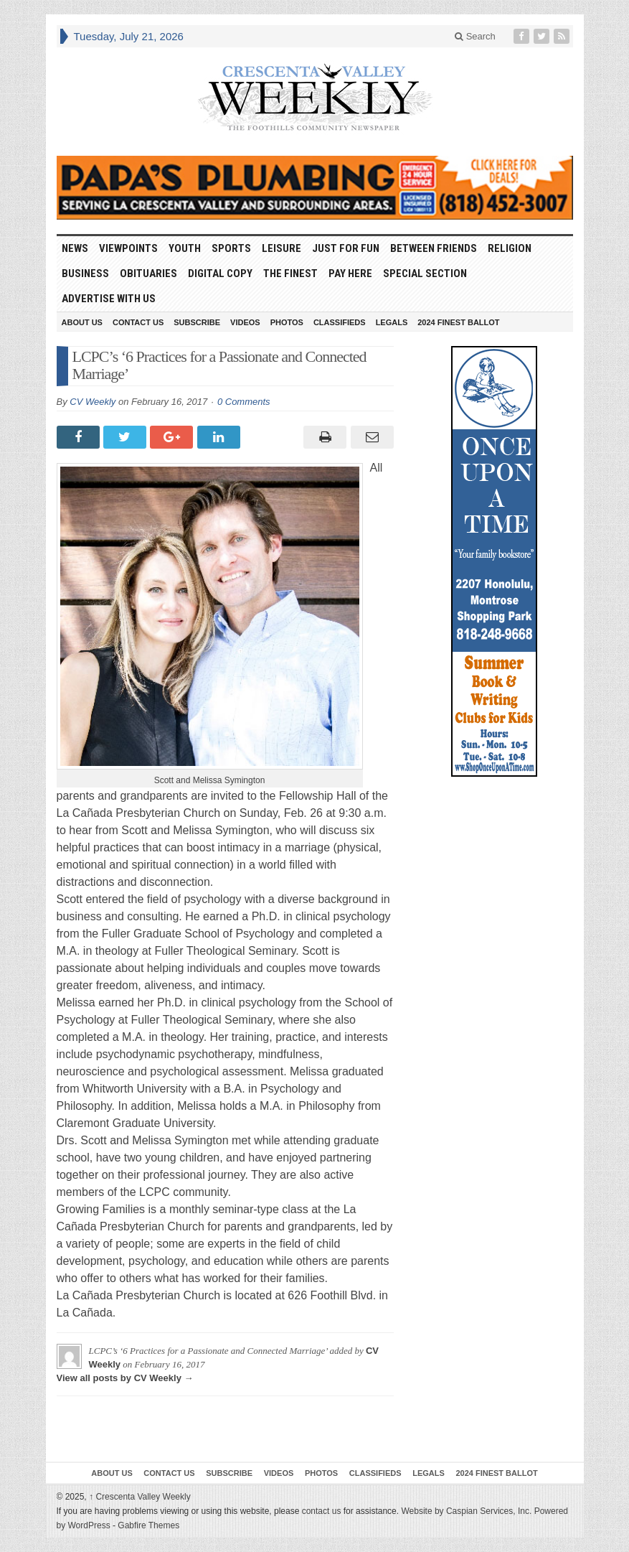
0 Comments (243, 401)
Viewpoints (128, 248)
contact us (321, 1511)
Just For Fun (345, 248)
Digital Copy (220, 273)
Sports (231, 248)
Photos (286, 322)
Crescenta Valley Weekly (140, 1497)
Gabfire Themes (148, 1525)
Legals (392, 322)
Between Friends (433, 248)
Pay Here (350, 273)
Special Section (425, 273)
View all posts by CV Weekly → (125, 1378)
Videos (245, 322)
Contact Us (138, 322)
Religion (509, 248)
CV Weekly (92, 401)
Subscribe (197, 322)
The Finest (290, 273)
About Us (82, 322)
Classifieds (339, 322)
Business (85, 273)
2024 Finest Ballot (458, 322)
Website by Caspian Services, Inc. (466, 1511)
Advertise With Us (109, 298)
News (75, 248)
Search (475, 36)
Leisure (281, 248)
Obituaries (148, 273)
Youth (185, 248)
